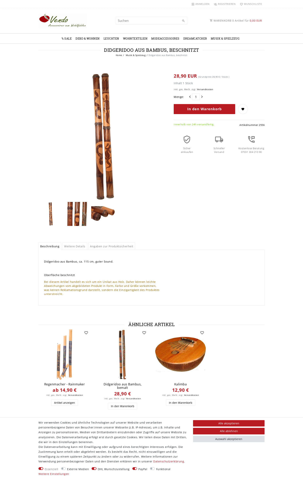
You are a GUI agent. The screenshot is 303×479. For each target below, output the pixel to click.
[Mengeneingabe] (196, 97)
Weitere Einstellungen (53, 474)
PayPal (142, 469)
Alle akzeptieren (228, 423)
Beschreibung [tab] (49, 246)
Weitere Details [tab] (74, 246)
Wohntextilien (135, 38)
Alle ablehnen (229, 431)
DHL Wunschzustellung (114, 469)
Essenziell (51, 469)
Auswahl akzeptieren (228, 439)
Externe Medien (78, 469)
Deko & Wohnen (88, 38)
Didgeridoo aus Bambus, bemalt (123, 386)
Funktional (163, 469)
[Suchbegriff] (151, 21)
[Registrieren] (224, 4)
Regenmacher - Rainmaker (64, 384)
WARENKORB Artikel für (236, 20)
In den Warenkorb (204, 109)
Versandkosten (205, 89)
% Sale (67, 38)
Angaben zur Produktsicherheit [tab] (111, 246)
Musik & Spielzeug (225, 38)
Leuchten (111, 38)
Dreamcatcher (195, 38)
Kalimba (180, 384)
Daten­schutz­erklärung (168, 461)
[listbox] (64, 354)
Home (119, 55)
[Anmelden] (200, 4)
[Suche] (183, 21)
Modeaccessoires (165, 38)
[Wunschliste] (250, 4)
